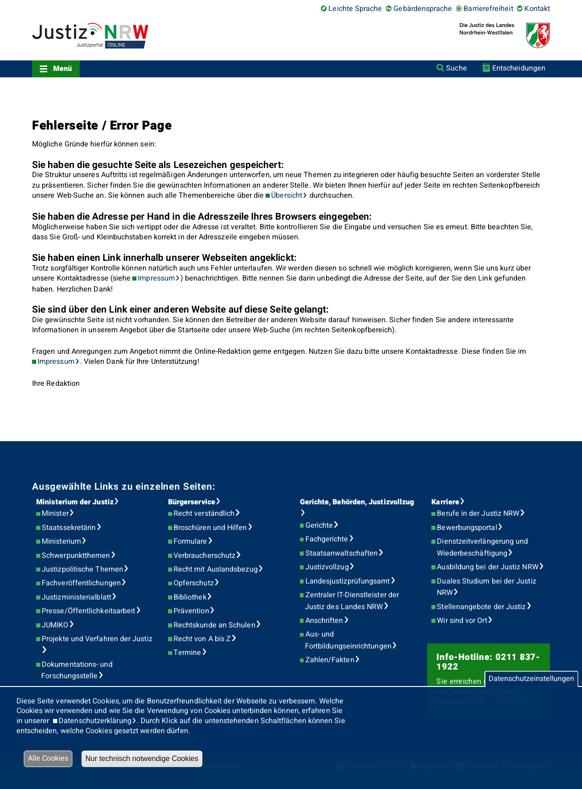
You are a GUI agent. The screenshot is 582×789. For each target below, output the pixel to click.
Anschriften (324, 620)
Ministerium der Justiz (75, 502)
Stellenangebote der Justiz (481, 606)
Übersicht (286, 195)
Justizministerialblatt (76, 597)
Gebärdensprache (422, 8)
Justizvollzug (327, 567)
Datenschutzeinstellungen (531, 678)
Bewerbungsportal (467, 527)
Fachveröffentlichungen (81, 583)
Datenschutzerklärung (95, 720)
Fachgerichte (326, 539)
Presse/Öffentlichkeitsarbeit (88, 610)
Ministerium (61, 541)
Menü (62, 68)
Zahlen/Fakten (329, 659)
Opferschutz (194, 583)
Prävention (191, 610)
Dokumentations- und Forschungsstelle (76, 670)
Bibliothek (190, 597)
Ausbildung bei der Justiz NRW (487, 567)
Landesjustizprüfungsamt (347, 581)
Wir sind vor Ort (462, 620)
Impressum (156, 278)
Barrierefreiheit (488, 8)
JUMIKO (55, 625)
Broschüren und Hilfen (210, 527)
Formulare (190, 541)
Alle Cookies (48, 758)
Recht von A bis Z (202, 638)
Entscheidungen (518, 68)
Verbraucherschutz (204, 555)
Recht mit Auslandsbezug (216, 569)
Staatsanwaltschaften (341, 553)
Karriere (445, 502)
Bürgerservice (191, 502)
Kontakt (537, 8)
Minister (55, 513)
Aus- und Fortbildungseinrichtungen (348, 640)
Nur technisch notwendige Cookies (142, 758)
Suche (456, 68)
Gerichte (319, 525)
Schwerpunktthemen (76, 555)
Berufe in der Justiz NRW (478, 513)
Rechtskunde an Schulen (215, 625)
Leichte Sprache (355, 8)
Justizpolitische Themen (82, 569)
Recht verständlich (204, 513)
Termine (187, 652)
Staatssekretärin (69, 527)
